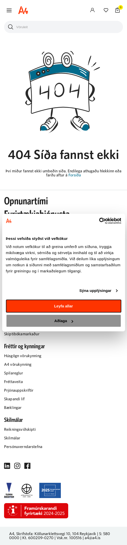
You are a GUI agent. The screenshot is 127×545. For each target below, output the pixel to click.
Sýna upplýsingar (95, 290)
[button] (9, 10)
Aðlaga (63, 321)
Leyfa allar (63, 306)
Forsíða (74, 175)
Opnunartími (26, 201)
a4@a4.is (92, 538)
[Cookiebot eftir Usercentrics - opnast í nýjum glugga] (99, 221)
